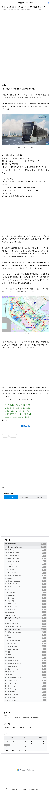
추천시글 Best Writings (25, 669)
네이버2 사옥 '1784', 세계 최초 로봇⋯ (18, 411)
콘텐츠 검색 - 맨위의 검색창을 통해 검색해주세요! (18, 727)
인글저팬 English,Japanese (25, 604)
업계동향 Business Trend (25, 567)
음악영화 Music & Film (25, 649)
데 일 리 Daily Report (25, 621)
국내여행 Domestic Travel (25, 655)
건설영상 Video (25, 598)
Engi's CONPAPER (25, 3)
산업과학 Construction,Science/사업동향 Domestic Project (16, 9)
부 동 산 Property (25, 635)
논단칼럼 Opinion (25, 595)
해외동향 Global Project (25, 553)
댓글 (3, 487)
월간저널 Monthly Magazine (25, 626)
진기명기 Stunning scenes (25, 689)
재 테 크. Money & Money (25, 641)
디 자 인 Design (25, 570)
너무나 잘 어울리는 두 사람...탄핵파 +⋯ (18, 417)
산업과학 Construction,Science (25, 547)
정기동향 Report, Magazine (25, 618)
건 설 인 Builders (25, 592)
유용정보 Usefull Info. (25, 607)
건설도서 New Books (25, 609)
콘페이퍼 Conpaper (25, 544)
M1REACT (9, 788)
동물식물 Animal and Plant (25, 677)
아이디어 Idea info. (25, 672)
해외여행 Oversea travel (25, 652)
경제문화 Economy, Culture (25, 629)
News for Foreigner (25, 615)
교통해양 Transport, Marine (25, 573)
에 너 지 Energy (25, 564)
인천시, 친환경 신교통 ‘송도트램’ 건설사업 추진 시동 (23, 7)
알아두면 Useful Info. (25, 683)
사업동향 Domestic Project (25, 556)
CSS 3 (46, 788)
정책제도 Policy (25, 550)
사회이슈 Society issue (25, 638)
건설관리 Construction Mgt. (25, 587)
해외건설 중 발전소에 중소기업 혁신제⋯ (18, 414)
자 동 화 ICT (25, 590)
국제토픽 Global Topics (25, 660)
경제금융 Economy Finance (25, 632)
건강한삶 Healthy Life (25, 646)
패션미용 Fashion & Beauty (25, 663)
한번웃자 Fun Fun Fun (25, 680)
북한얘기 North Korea (25, 695)
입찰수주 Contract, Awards (25, 558)
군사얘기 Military (25, 686)
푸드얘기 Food (25, 675)
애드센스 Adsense (25, 697)
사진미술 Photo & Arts (25, 666)
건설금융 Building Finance (25, 584)
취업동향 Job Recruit (25, 643)
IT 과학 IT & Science (25, 601)
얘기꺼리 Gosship (25, 692)
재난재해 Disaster (25, 578)
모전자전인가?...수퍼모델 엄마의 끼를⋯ (18, 408)
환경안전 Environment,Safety (25, 575)
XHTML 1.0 (39, 788)
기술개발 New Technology (25, 581)
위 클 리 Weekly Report (25, 624)
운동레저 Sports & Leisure (25, 658)
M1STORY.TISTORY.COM (26, 788)
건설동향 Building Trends (25, 561)
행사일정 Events (25, 612)
